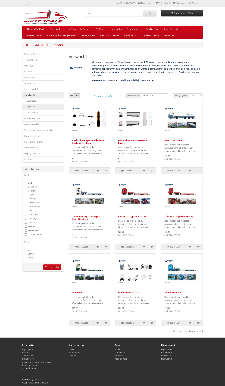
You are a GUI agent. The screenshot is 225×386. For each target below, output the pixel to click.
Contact (72, 349)
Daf (28, 249)
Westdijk (77, 292)
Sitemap (72, 355)
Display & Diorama (150, 35)
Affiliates (119, 355)
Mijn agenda (27, 349)
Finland (29, 194)
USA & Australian (34, 35)
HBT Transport (173, 140)
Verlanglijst (166, 355)
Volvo (29, 257)
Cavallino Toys (152, 29)
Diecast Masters (88, 35)
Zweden (30, 226)
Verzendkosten (29, 368)
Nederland (31, 214)
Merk (26, 242)
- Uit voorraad (31, 112)
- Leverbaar (30, 101)
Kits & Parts (169, 35)
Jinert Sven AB (172, 292)
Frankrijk (30, 198)
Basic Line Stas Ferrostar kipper (133, 141)
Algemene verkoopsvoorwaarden (37, 362)
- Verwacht (29, 106)
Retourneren (74, 352)
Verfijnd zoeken (52, 267)
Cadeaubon (120, 352)
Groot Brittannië (34, 206)
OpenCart (38, 379)
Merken (118, 349)
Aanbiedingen (121, 359)
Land (26, 175)
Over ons (26, 352)
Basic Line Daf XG (128, 292)
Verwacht (58, 45)
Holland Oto (116, 29)
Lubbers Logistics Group (132, 216)
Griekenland (32, 202)
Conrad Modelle (134, 29)
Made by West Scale (36, 29)
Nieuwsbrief (166, 359)
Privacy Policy (28, 359)
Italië (28, 210)
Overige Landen (33, 234)
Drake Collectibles (172, 29)
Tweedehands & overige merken (61, 35)
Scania (29, 253)
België (29, 183)
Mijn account (166, 349)
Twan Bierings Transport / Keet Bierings (87, 218)
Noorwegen (32, 218)
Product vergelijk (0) (103, 96)
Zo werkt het (28, 355)
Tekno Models (56, 29)
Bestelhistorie (167, 352)
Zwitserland (32, 230)
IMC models (85, 29)
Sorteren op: (133, 95)
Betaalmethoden (29, 365)
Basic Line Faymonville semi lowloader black (88, 141)
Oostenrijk (31, 222)
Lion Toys (71, 29)
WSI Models (101, 29)
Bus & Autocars (130, 35)
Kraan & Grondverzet (109, 35)
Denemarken (32, 186)
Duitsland (31, 190)
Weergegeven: (181, 95)
